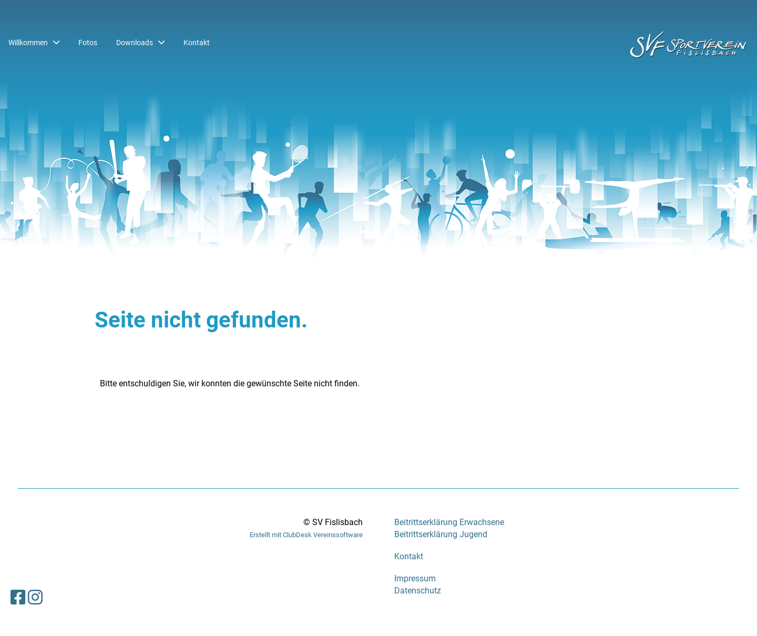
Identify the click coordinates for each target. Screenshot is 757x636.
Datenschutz (417, 591)
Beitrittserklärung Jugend (440, 534)
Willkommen (33, 42)
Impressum (415, 578)
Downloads (140, 42)
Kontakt (196, 42)
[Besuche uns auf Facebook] (18, 598)
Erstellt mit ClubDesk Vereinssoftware (306, 535)
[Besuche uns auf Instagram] (35, 598)
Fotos (87, 42)
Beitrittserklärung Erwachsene (449, 522)
